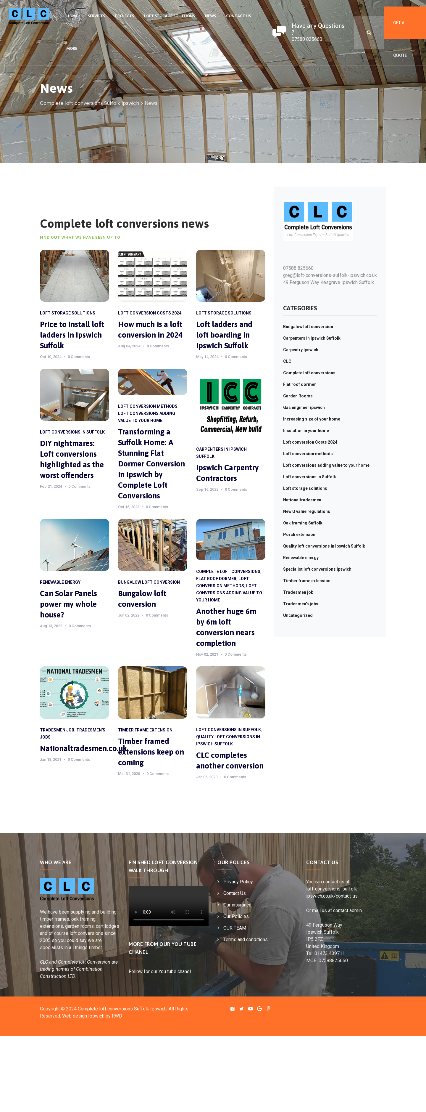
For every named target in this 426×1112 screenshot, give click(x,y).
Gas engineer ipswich (304, 407)
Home (72, 16)
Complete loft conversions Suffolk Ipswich (122, 1009)
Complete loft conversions (228, 571)
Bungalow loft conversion (149, 582)
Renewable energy (60, 582)
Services (96, 16)
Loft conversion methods (148, 406)
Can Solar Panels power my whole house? (68, 604)
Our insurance (237, 905)
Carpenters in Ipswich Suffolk (312, 338)
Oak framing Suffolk (302, 523)
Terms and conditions (245, 939)
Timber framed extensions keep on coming (151, 752)
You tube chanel (175, 971)
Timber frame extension (145, 730)
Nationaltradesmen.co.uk (83, 748)
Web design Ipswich (83, 1016)
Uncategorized (298, 615)
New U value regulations (306, 511)
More (71, 48)
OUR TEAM (234, 928)
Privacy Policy (238, 882)
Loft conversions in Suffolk (72, 432)
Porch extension (299, 534)
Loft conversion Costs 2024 (149, 313)
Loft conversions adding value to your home (229, 592)
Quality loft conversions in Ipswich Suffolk (324, 546)
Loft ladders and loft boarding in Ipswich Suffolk (224, 335)
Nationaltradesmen (302, 500)
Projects (124, 16)
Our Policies (236, 916)
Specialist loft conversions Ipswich (317, 569)
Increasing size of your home (311, 419)
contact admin (347, 910)
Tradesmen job (57, 730)
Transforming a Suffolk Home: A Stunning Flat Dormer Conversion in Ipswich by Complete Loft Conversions (151, 463)
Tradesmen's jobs (300, 603)
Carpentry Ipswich (300, 349)
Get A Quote (400, 29)
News (210, 16)
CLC (287, 361)
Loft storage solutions (169, 16)
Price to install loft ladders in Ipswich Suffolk (72, 335)
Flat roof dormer (216, 578)
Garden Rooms (298, 396)
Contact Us (238, 16)
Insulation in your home (306, 430)
